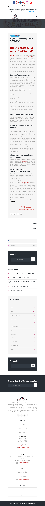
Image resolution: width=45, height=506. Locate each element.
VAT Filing (17, 35)
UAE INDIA (13, 319)
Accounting (13, 304)
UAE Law (13, 322)
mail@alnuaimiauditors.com (24, 429)
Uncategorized (14, 326)
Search (33, 259)
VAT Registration (15, 345)
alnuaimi (13, 43)
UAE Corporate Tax (15, 315)
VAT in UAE (29, 56)
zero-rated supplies (15, 132)
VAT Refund (14, 341)
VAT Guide (13, 337)
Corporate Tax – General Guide (16, 290)
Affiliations (23, 493)
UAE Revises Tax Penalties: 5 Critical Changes (19, 277)
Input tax (12, 55)
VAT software (25, 192)
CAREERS (30, 11)
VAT (13, 35)
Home (23, 488)
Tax (12, 35)
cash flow (30, 189)
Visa (12, 349)
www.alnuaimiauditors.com (23, 447)
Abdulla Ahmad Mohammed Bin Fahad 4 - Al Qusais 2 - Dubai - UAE (23, 6)
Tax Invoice (24, 161)
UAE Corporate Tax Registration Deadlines (18, 286)
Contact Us (23, 495)
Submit (33, 365)
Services (23, 490)
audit (12, 307)
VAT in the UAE (25, 182)
